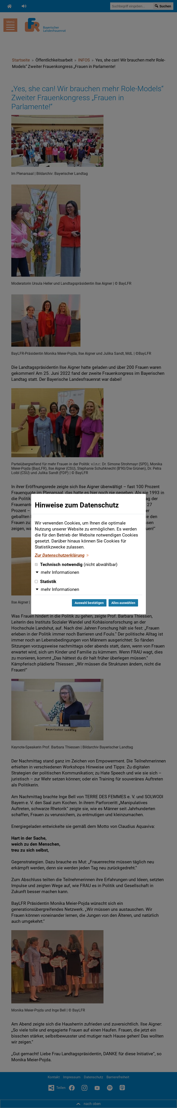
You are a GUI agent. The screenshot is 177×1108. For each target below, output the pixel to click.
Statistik (45, 581)
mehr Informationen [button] (60, 572)
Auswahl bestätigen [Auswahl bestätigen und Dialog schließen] (89, 603)
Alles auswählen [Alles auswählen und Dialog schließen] (123, 603)
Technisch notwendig (76, 564)
